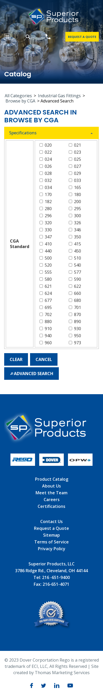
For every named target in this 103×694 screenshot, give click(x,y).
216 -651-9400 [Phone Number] (56, 577)
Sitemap (51, 535)
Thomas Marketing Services (62, 672)
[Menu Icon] (7, 37)
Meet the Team (51, 493)
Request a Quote (51, 528)
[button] (16, 359)
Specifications (23, 133)
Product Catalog (51, 479)
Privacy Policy (51, 549)
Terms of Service (51, 542)
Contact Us (51, 521)
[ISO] (52, 627)
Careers (52, 499)
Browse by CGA (20, 101)
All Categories (18, 96)
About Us (51, 486)
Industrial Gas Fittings (59, 96)
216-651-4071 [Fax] (56, 584)
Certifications (51, 506)
